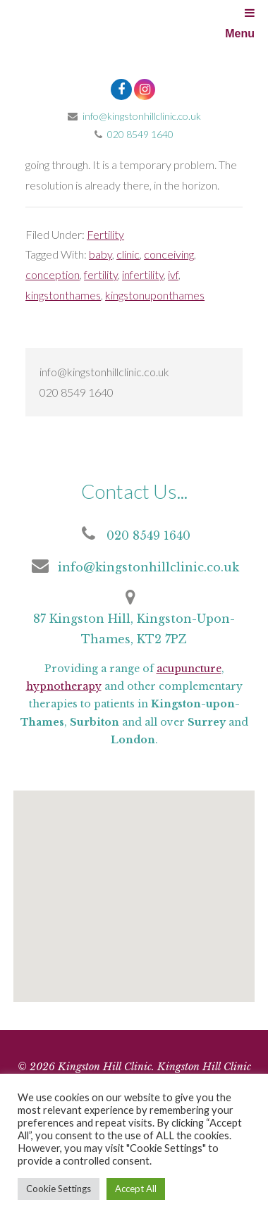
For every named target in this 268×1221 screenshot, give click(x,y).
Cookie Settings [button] (58, 1188)
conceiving (169, 254)
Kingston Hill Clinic (134, 42)
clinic (128, 254)
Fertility (105, 234)
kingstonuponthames (155, 295)
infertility (143, 274)
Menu (240, 23)
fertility (101, 274)
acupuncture (189, 668)
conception (52, 274)
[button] (131, 906)
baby (100, 254)
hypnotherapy (64, 686)
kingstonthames (63, 295)
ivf (173, 274)
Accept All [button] (136, 1188)
